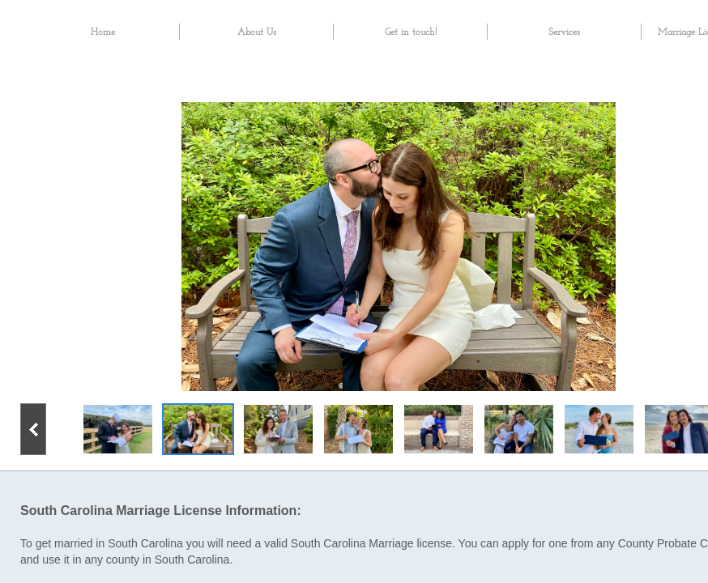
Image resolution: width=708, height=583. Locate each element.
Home (103, 32)
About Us (256, 32)
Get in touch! (411, 32)
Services (564, 32)
